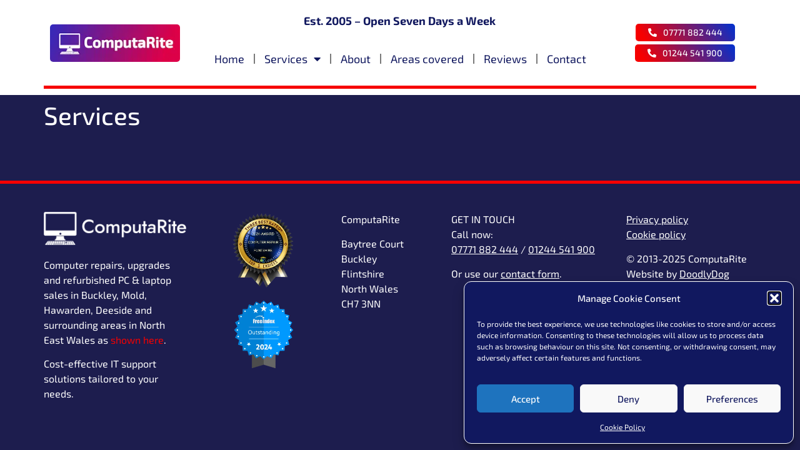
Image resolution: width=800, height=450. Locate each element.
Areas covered (427, 59)
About (356, 59)
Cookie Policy (622, 426)
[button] (774, 298)
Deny (628, 398)
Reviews (505, 59)
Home (229, 59)
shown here (137, 340)
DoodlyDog (704, 273)
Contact (566, 59)
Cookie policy (656, 234)
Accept (525, 398)
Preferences (732, 398)
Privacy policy (657, 219)
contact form (530, 273)
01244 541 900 (561, 249)
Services (292, 59)
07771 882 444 (484, 249)
